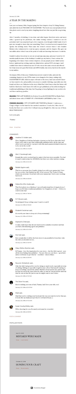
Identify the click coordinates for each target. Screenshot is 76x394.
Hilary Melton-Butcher (23, 248)
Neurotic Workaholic (22, 263)
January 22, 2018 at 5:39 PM (23, 257)
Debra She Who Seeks (23, 184)
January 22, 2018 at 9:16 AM (23, 205)
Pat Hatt (18, 235)
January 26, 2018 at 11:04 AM (23, 300)
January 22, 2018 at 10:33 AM (23, 216)
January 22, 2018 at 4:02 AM (23, 148)
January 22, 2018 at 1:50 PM (23, 242)
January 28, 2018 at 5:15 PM (23, 312)
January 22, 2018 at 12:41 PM (23, 229)
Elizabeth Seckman (22, 210)
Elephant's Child (20, 222)
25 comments (24, 368)
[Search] (65, 5)
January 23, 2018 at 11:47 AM (23, 276)
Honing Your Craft (28, 364)
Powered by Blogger (38, 388)
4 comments (24, 340)
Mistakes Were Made (28, 336)
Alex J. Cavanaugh (21, 154)
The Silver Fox (20, 281)
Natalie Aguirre (20, 167)
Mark (17, 293)
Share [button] (11, 127)
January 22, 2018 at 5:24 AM (23, 162)
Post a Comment (15, 316)
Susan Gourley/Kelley (22, 306)
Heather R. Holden (21, 137)
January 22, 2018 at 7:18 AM (23, 193)
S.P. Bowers (19, 199)
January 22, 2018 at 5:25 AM (23, 178)
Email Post (17, 127)
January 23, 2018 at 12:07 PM (23, 287)
